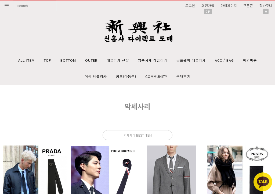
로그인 (190, 5)
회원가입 (207, 5)
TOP (47, 60)
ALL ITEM (26, 60)
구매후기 (183, 76)
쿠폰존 (248, 5)
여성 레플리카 (96, 76)
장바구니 (265, 5)
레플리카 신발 (118, 60)
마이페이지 (229, 5)
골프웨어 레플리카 (191, 60)
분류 (6, 6)
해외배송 (250, 60)
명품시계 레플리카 (152, 60)
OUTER (91, 60)
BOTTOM (68, 60)
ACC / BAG (224, 60)
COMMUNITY (156, 76)
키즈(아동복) (126, 76)
